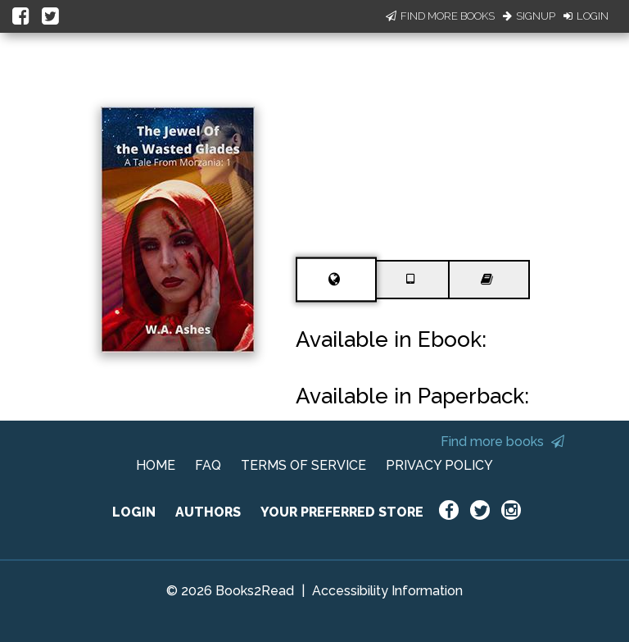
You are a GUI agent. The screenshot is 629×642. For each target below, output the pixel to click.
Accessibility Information (387, 591)
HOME (155, 465)
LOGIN (134, 512)
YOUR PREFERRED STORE (341, 512)
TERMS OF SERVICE (303, 465)
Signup (529, 16)
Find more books (502, 441)
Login (586, 16)
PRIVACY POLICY (439, 465)
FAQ (208, 465)
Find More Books (440, 16)
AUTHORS (208, 512)
